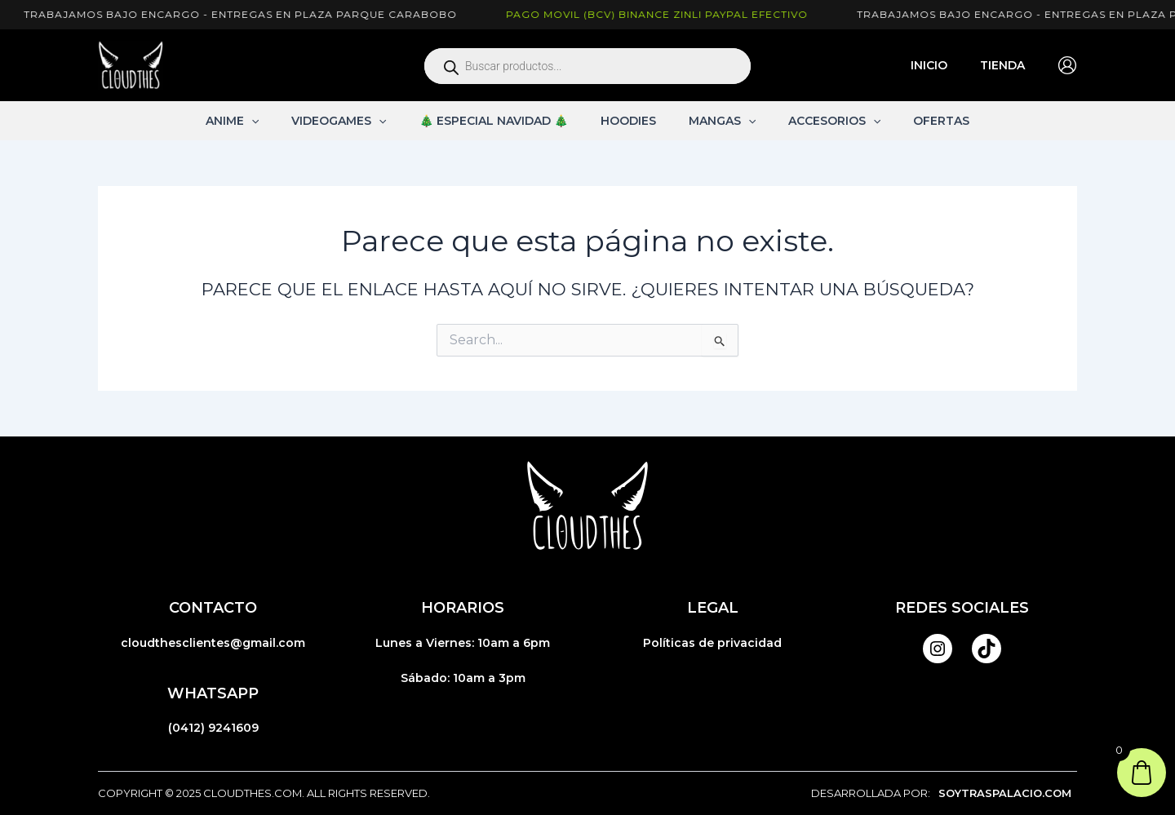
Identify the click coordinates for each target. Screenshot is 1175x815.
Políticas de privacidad (712, 643)
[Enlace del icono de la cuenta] (1067, 65)
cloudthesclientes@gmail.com (213, 643)
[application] (280, 120)
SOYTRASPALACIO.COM (1004, 792)
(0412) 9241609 (213, 727)
